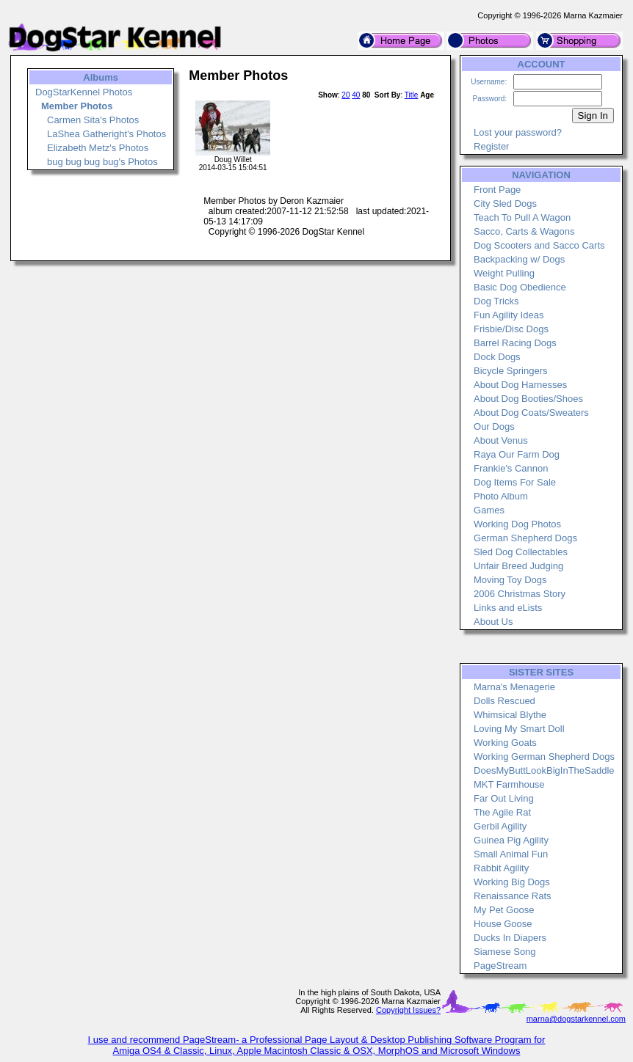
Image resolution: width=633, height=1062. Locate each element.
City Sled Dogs (505, 203)
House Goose (503, 923)
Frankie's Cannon (511, 468)
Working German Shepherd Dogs (544, 756)
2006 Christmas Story (519, 593)
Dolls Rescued (504, 700)
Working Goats (505, 742)
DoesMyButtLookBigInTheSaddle (544, 770)
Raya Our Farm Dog (517, 454)
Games (489, 510)
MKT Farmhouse (509, 784)
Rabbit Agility (501, 868)
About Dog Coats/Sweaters (531, 412)
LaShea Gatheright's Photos (106, 133)
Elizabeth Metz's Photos (97, 147)
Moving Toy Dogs (510, 579)
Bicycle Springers (510, 370)
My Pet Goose (504, 909)
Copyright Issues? (408, 1010)
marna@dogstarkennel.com (576, 1018)
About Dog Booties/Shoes (528, 398)
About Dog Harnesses (520, 384)
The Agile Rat (502, 812)
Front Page (497, 189)
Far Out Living (504, 798)
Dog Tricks (496, 301)
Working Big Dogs (512, 881)
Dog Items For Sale (515, 482)
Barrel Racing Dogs (515, 342)
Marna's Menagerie (514, 686)
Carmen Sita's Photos (93, 119)
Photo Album (501, 496)
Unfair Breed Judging (518, 565)
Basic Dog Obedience (520, 287)
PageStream (500, 965)
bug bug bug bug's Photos (102, 161)
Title (412, 95)
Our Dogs (494, 426)
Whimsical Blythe (510, 714)
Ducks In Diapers (510, 937)
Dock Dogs (497, 356)
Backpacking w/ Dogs (519, 259)
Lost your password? (518, 132)
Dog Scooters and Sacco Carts (539, 245)
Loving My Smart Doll (519, 728)
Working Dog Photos (517, 524)
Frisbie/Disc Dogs (511, 328)
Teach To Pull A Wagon (522, 217)
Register (491, 146)
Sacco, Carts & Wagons (524, 231)
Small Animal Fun (511, 854)
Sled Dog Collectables (521, 551)
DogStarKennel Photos (83, 92)
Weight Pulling (504, 273)
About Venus (501, 440)
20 (345, 95)
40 (356, 95)
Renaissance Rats (512, 895)
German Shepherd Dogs (525, 537)
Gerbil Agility (500, 826)
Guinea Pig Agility (511, 840)
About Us (493, 621)
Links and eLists (508, 607)
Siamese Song (505, 951)
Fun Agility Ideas (508, 315)
